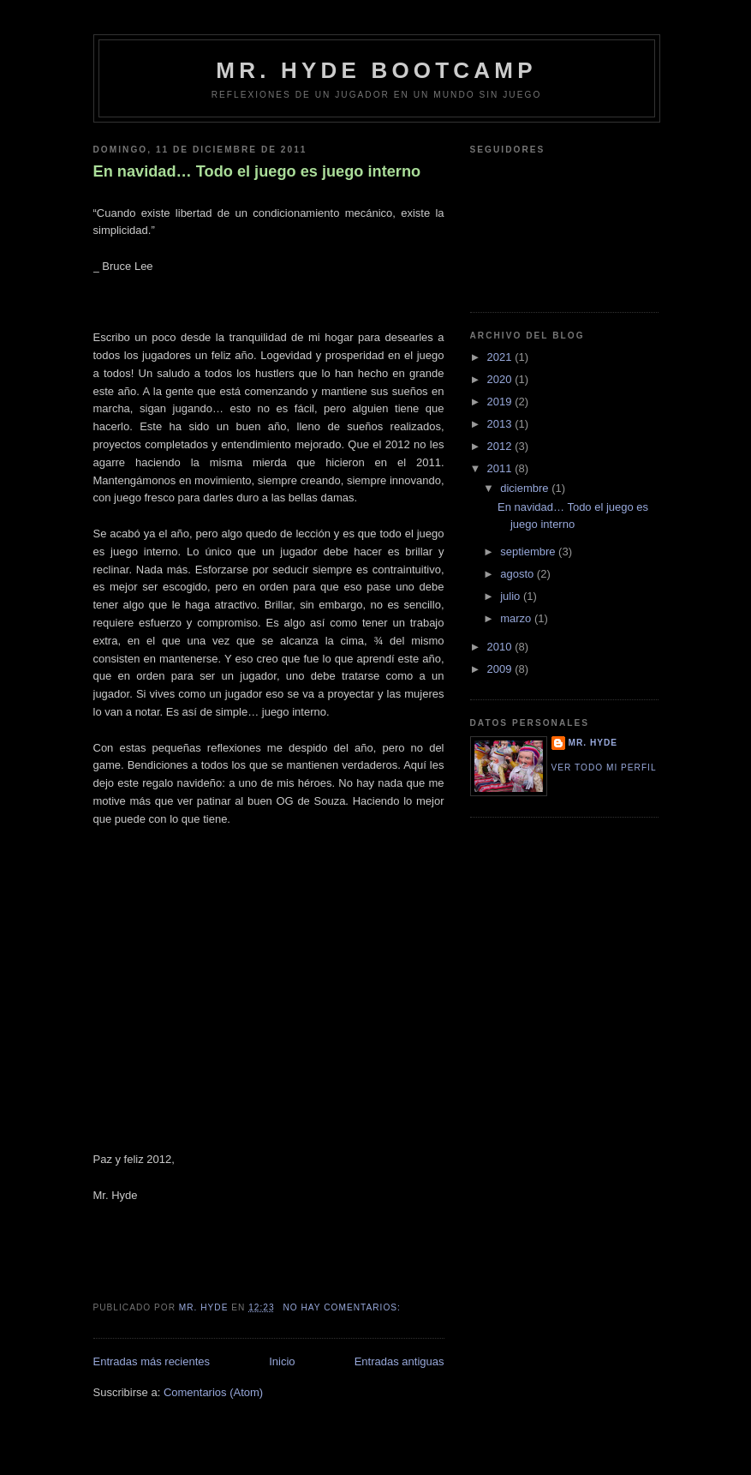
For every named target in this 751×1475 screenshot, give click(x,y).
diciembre (525, 488)
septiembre (529, 551)
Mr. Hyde (593, 742)
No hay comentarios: (343, 1307)
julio (511, 596)
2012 (501, 446)
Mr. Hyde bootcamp (376, 70)
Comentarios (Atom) (213, 1392)
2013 (501, 423)
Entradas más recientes (152, 1361)
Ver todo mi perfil (604, 767)
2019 (501, 401)
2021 (501, 357)
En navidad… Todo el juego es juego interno (257, 171)
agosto (518, 573)
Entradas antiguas (399, 1361)
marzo (517, 618)
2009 (501, 669)
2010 (501, 646)
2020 (501, 379)
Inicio (282, 1361)
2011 (501, 468)
